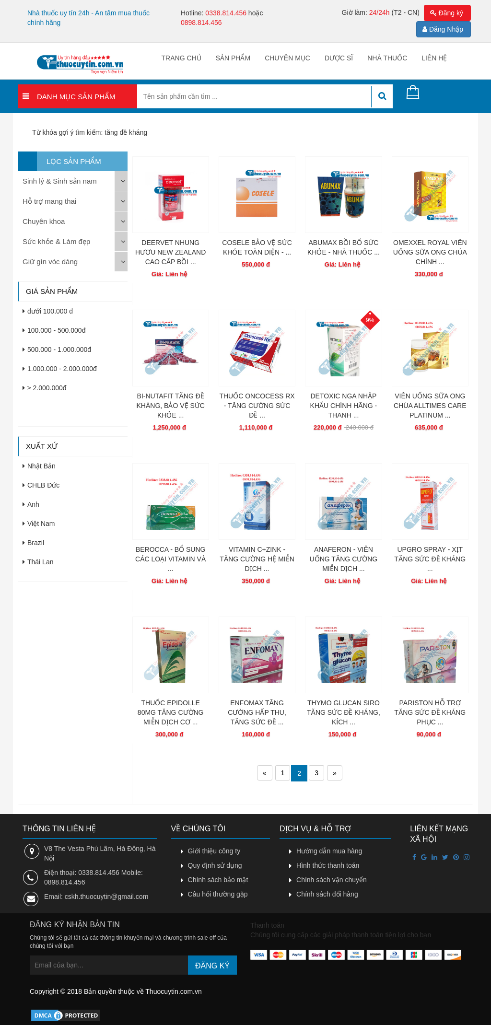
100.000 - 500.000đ (54, 330)
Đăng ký (446, 13)
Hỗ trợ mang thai (49, 201)
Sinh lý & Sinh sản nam (60, 181)
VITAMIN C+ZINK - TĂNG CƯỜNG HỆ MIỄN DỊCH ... (257, 559)
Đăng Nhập (442, 29)
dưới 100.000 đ (48, 311)
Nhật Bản (39, 466)
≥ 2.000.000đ (45, 388)
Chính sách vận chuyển (331, 880)
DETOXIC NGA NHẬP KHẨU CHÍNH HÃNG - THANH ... (343, 405)
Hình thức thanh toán (327, 865)
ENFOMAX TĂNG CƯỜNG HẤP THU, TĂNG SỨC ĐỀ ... (257, 712)
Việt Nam (39, 523)
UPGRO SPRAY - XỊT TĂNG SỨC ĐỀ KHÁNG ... (430, 559)
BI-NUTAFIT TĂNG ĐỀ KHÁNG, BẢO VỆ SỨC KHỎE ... (171, 405)
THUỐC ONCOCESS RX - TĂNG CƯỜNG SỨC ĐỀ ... (256, 405)
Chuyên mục (287, 58)
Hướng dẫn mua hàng (329, 851)
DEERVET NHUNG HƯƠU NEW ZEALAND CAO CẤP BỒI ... (170, 252)
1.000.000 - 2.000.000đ (60, 369)
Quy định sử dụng (215, 865)
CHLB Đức (41, 485)
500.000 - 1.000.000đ (57, 349)
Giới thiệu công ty (214, 851)
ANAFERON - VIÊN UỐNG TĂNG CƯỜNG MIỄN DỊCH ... (344, 559)
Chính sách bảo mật (218, 880)
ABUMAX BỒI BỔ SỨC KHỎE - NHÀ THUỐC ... (343, 247)
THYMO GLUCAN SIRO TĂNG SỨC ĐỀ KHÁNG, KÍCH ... (343, 712)
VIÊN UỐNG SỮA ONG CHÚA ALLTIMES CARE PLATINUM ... (430, 405)
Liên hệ (434, 58)
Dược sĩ (339, 58)
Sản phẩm (233, 58)
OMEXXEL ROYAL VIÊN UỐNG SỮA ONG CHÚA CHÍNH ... (430, 252)
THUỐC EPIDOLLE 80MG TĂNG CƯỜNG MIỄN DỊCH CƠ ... (171, 712)
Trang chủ (181, 58)
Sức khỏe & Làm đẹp (56, 241)
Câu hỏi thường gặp (218, 894)
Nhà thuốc (387, 58)
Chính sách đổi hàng (327, 894)
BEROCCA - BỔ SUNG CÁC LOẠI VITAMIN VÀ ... (170, 559)
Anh (31, 504)
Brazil (33, 543)
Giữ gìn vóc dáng (50, 261)
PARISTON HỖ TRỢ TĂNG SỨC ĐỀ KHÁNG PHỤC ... (430, 712)
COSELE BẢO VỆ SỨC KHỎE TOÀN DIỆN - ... (257, 247)
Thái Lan (38, 562)
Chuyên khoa (44, 221)
